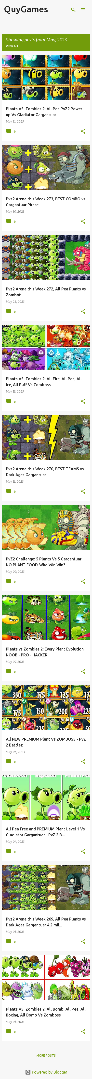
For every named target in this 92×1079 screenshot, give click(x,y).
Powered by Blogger (46, 1072)
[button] (83, 131)
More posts (46, 1055)
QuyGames (26, 9)
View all (12, 46)
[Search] (73, 10)
